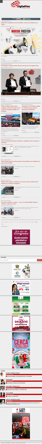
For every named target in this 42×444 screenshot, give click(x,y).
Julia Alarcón (9, 393)
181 (24, 222)
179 (19, 222)
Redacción (7, 67)
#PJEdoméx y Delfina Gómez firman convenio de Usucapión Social (20, 65)
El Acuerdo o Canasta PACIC (12, 396)
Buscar (39, 260)
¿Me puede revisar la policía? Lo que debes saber (17, 389)
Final (2, 224)
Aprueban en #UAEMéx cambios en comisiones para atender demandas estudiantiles (31, 107)
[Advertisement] (21, 12)
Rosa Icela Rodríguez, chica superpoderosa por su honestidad (19, 376)
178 (17, 222)
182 (27, 222)
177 (14, 222)
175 (9, 222)
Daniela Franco (7, 26)
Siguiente (36, 222)
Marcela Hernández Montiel (13, 399)
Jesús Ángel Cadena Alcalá (13, 386)
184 (32, 222)
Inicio (3, 222)
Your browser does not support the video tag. (21, 250)
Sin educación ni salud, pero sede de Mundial (16, 382)
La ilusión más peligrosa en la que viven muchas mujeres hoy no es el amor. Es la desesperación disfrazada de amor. (22, 403)
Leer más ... (3, 59)
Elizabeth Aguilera (8, 165)
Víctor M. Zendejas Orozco (13, 373)
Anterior (6, 222)
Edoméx (13, 26)
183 (30, 222)
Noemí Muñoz (9, 379)
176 (12, 222)
